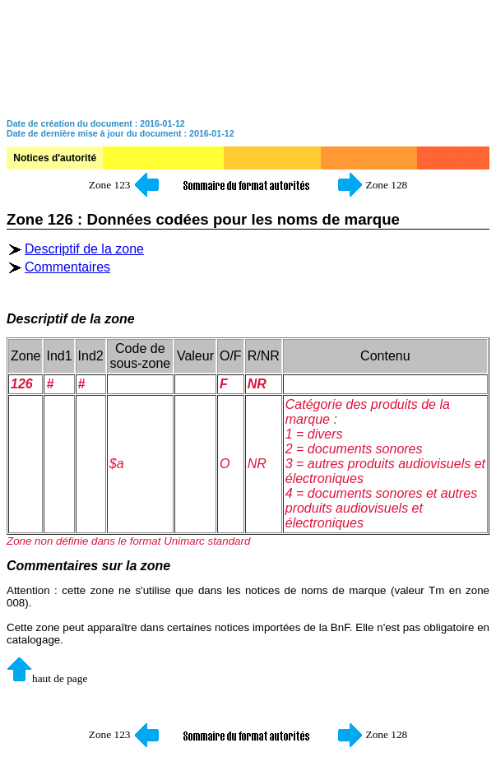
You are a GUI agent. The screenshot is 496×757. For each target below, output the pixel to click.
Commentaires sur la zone (88, 566)
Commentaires (67, 267)
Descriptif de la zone (84, 249)
